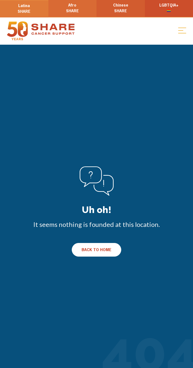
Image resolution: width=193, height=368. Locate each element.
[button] (182, 30)
